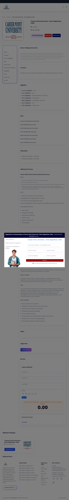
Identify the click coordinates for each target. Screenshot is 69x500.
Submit (45, 260)
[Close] (63, 235)
